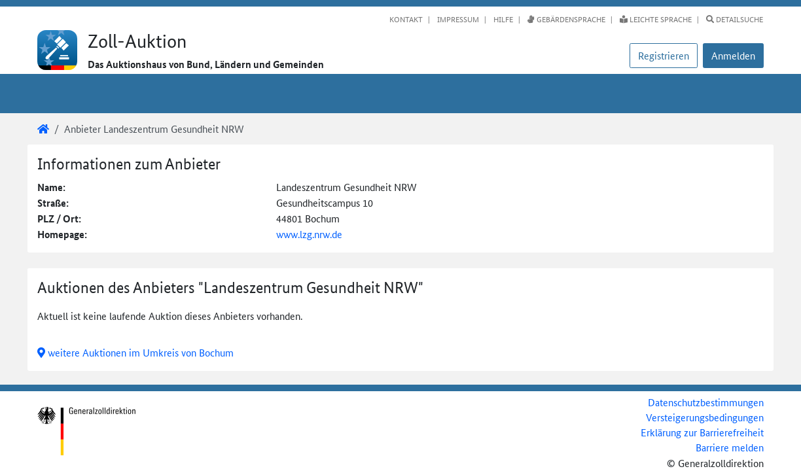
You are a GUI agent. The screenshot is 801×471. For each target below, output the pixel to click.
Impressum (457, 19)
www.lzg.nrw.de (309, 234)
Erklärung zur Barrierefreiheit (702, 432)
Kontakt (406, 19)
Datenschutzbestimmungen (706, 402)
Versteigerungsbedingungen (705, 417)
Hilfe (502, 19)
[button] (733, 55)
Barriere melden (730, 447)
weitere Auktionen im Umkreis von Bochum (135, 352)
